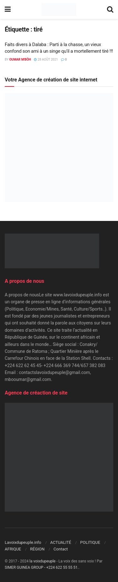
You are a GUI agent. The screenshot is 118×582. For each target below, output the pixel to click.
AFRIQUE (13, 549)
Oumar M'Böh (20, 59)
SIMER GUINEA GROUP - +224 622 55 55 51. (42, 567)
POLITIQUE (90, 542)
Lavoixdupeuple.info (23, 542)
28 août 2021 (46, 59)
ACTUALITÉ (60, 542)
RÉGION (37, 549)
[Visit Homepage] (59, 9)
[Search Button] (110, 9)
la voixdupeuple (43, 561)
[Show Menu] (8, 9)
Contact (60, 549)
